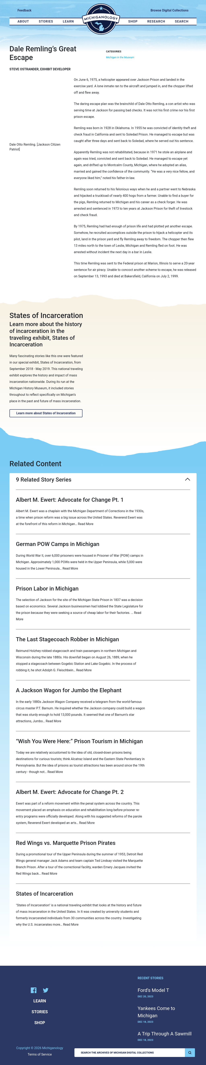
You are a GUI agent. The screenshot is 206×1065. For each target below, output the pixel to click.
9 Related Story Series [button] (103, 479)
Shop (133, 21)
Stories (46, 21)
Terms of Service (40, 1054)
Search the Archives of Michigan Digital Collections (138, 1052)
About (23, 21)
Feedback (24, 10)
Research (156, 21)
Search (181, 21)
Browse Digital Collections (169, 10)
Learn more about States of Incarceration (46, 413)
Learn (68, 21)
